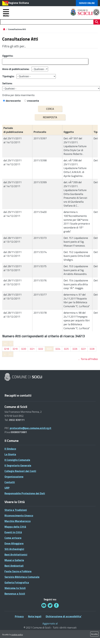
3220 (23, 349)
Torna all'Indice (89, 359)
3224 (57, 349)
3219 (15, 349)
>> (10, 354)
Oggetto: (7, 56)
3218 (6, 349)
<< (5, 343)
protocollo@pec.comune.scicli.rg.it (30, 428)
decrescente (13, 101)
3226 (74, 349)
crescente (33, 101)
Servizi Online (87, 3)
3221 (32, 349)
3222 (40, 349)
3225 (66, 349)
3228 (92, 349)
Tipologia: (8, 76)
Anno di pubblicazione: (15, 69)
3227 (83, 349)
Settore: (7, 83)
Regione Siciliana (18, 3)
